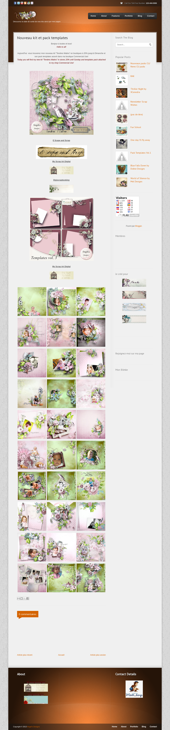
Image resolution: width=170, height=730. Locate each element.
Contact (150, 16)
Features (116, 15)
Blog (140, 15)
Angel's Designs (33, 727)
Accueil (61, 655)
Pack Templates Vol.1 (141, 152)
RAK (132, 76)
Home (94, 15)
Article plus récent (24, 655)
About (104, 16)
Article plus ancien (98, 655)
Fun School (136, 127)
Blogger (138, 226)
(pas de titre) (137, 114)
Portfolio (129, 15)
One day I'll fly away (140, 140)
